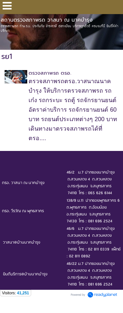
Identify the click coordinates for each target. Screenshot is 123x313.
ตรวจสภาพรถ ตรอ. (50, 73)
